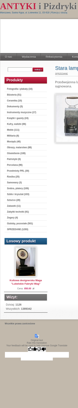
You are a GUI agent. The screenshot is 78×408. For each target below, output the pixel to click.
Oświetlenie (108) (16, 153)
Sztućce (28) (13, 200)
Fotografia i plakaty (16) (20, 89)
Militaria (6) (13, 135)
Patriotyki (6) (14, 159)
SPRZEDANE (61, 73)
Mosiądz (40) (14, 141)
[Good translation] (32, 349)
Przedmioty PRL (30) (18, 170)
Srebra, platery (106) (18, 188)
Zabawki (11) (14, 206)
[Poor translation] (41, 349)
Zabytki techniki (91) (18, 211)
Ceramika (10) (14, 100)
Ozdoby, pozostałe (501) (20, 223)
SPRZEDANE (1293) (17, 229)
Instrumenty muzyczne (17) (21, 112)
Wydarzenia (29, 56)
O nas (8, 56)
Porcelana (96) (15, 165)
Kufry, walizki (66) (16, 124)
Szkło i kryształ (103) (18, 194)
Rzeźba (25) (13, 176)
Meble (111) (13, 130)
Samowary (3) (14, 182)
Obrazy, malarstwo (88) (19, 147)
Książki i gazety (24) (17, 118)
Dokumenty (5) (15, 106)
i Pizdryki (38, 6)
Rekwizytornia (54, 56)
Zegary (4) (12, 217)
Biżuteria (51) (14, 94)
